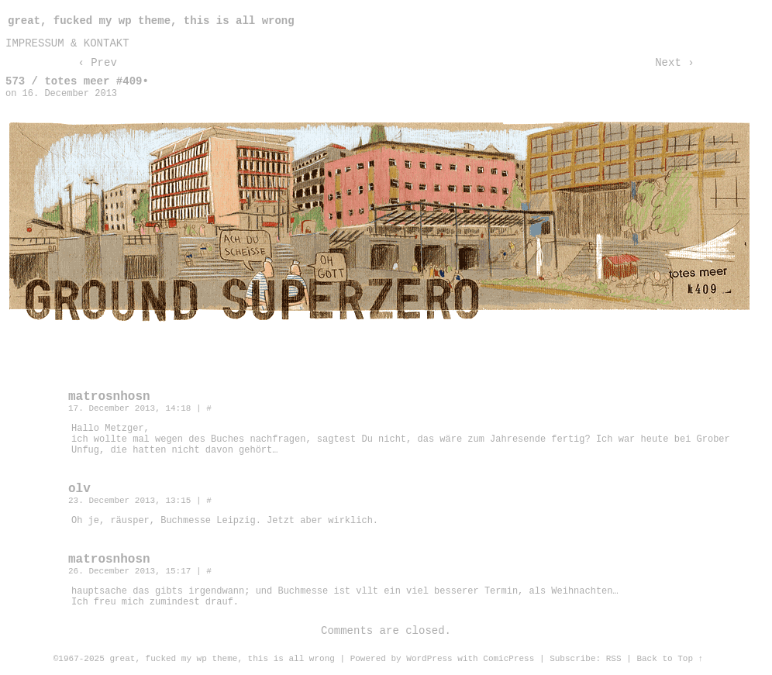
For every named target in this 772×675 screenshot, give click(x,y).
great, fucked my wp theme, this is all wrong (151, 21)
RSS (614, 658)
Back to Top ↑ (669, 658)
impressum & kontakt (67, 43)
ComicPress (508, 658)
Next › (674, 63)
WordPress (429, 658)
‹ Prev (97, 63)
